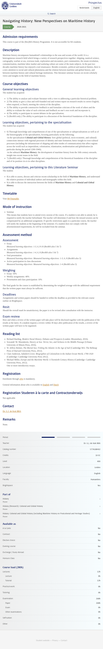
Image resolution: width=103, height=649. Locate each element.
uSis (21, 379)
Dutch (56, 385)
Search (53, 13)
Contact (64, 640)
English (46, 385)
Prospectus (95, 3)
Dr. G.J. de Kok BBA (12, 411)
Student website (42, 640)
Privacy (55, 640)
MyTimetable (13, 199)
